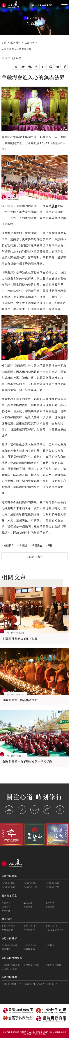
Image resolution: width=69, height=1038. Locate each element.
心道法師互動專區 (11, 957)
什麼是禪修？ (30, 945)
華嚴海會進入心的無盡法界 (16, 49)
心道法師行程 (52, 887)
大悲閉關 (28, 906)
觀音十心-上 (30, 925)
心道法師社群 (9, 977)
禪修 (50, 545)
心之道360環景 (9, 968)
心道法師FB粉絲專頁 (34, 984)
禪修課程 (6, 949)
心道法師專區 (9, 876)
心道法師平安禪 (9, 945)
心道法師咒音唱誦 (10, 964)
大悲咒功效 (7, 929)
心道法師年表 (52, 883)
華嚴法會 (36, 545)
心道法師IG (51, 984)
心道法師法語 (30, 887)
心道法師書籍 (8, 887)
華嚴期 (22, 545)
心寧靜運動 (29, 949)
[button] (3, 833)
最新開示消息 (9, 895)
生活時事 (30, 42)
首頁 (4, 42)
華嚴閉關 (50, 906)
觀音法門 (6, 919)
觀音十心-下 (51, 925)
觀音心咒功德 (8, 925)
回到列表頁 (35, 556)
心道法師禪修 (9, 938)
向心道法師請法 (53, 964)
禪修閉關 (6, 910)
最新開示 (16, 42)
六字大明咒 (29, 929)
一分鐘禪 (50, 945)
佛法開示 (6, 902)
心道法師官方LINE (11, 984)
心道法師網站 (8, 883)
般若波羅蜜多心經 (54, 929)
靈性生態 (28, 902)
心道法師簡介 (30, 883)
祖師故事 (50, 902)
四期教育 (8, 545)
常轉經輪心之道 (32, 964)
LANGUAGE (47, 5)
